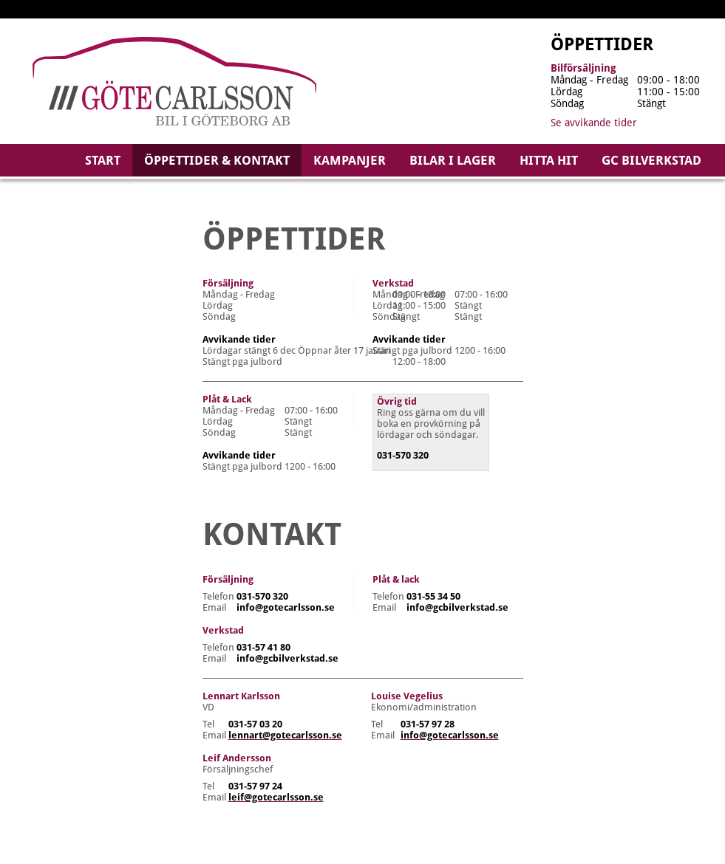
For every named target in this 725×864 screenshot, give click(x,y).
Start (102, 160)
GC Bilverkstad (651, 160)
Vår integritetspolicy (254, 833)
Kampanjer (349, 160)
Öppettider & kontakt (217, 160)
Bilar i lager (452, 160)
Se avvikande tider (594, 122)
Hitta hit (549, 160)
